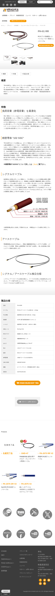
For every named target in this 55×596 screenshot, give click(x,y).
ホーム (3, 25)
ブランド (12, 15)
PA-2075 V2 (26, 484)
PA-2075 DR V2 (10, 484)
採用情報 (4, 21)
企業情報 (4, 15)
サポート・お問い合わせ (39, 15)
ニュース (28, 15)
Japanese (22, 1)
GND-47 (24, 453)
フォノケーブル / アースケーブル (29, 25)
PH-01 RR (42, 25)
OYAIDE (16, 25)
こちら (34, 164)
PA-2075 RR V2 (46, 453)
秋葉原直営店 (20, 15)
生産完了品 (8, 453)
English (31, 1)
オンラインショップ (18, 20)
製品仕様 (26, 74)
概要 (4, 74)
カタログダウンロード (10, 1)
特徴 (14, 74)
